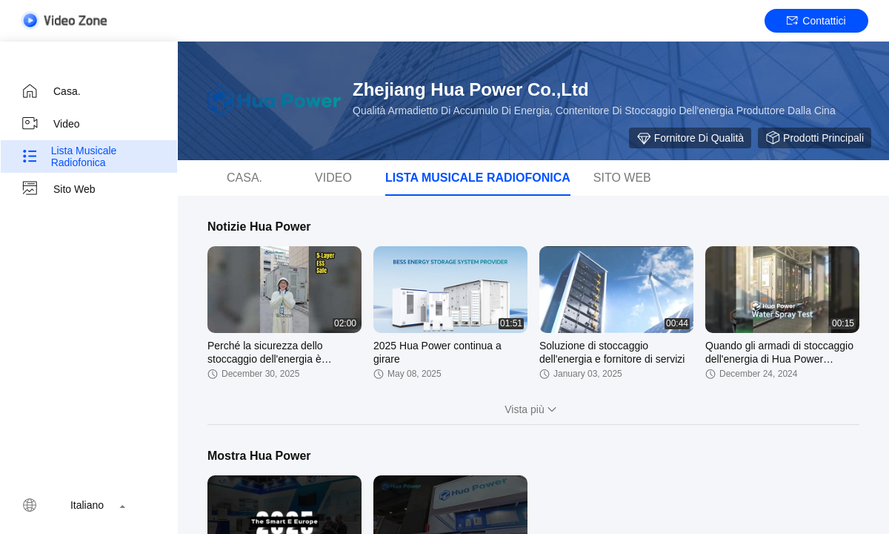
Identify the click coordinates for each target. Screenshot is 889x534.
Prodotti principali (814, 138)
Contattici (816, 21)
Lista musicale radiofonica (68, 156)
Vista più (533, 409)
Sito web (58, 189)
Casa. (51, 91)
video (50, 124)
